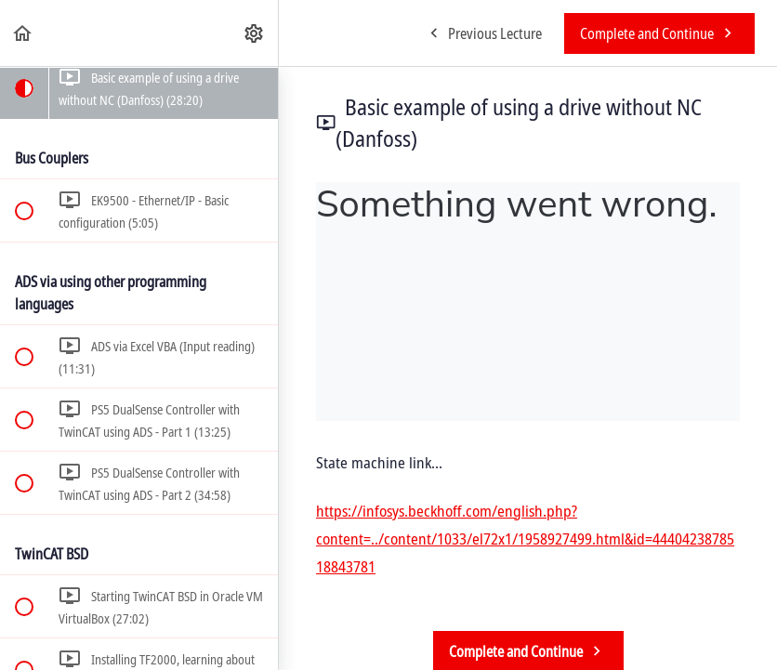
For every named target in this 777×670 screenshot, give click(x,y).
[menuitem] (254, 33)
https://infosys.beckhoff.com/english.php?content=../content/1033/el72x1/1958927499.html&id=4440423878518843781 (525, 538)
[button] (23, 33)
